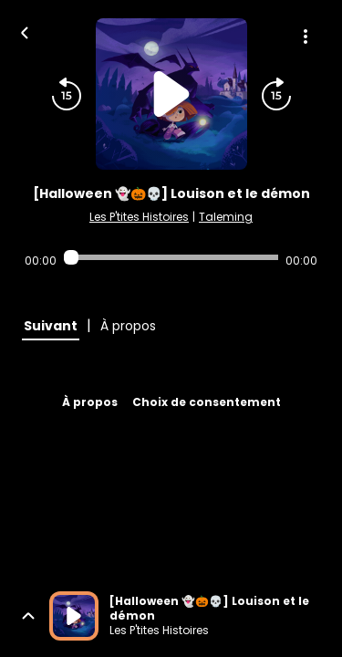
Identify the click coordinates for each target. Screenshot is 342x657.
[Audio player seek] (171, 257)
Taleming (226, 216)
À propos (90, 402)
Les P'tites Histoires (139, 216)
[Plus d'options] (305, 36)
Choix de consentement (206, 402)
